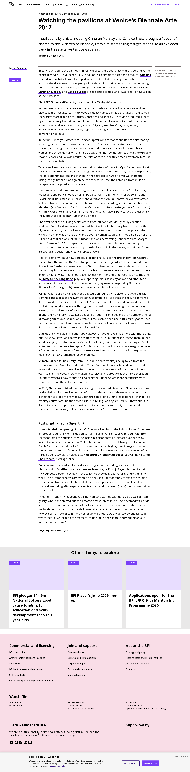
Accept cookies (150, 763)
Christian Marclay (49, 92)
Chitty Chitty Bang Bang (57, 279)
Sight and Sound (70, 13)
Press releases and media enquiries (144, 657)
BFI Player (15, 702)
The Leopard (46, 459)
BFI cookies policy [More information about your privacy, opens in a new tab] (58, 766)
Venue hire (14, 663)
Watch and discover (29, 4)
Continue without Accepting (178, 756)
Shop (176, 4)
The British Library (115, 442)
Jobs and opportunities (137, 663)
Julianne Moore (106, 121)
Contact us (131, 669)
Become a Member (159, 4)
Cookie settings (130, 763)
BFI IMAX (131, 702)
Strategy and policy (135, 652)
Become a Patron (76, 652)
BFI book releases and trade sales (26, 669)
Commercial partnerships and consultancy (31, 680)
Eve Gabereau (19, 68)
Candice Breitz (77, 92)
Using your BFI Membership (82, 657)
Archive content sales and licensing (27, 657)
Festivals (15, 80)
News (84, 13)
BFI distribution (17, 652)
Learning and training (56, 4)
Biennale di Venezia (62, 102)
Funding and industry (83, 4)
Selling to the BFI (18, 674)
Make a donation (76, 674)
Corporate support (77, 663)
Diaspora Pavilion (99, 429)
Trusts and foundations (80, 669)
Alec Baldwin (130, 121)
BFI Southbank (76, 702)
